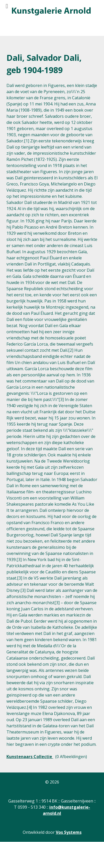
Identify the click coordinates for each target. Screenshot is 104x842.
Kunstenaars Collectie (29, 756)
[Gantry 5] (51, 11)
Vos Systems (69, 832)
